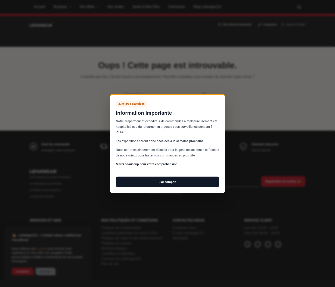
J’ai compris (167, 182)
